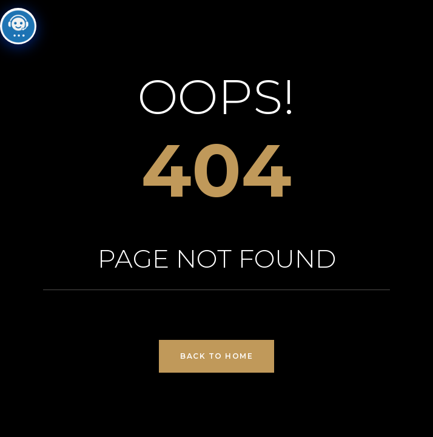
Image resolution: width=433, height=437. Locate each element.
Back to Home (216, 356)
